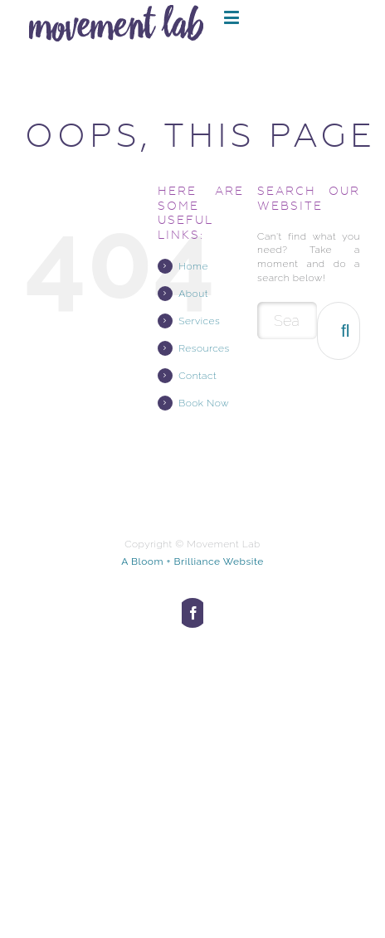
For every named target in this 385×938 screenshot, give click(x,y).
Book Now (203, 403)
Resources (204, 348)
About (193, 293)
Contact (197, 376)
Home (193, 266)
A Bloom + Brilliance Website (192, 561)
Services (199, 321)
